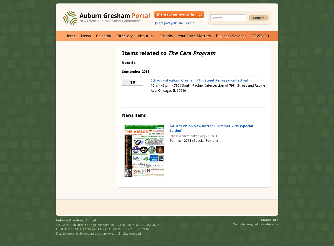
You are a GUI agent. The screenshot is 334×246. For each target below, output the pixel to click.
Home (70, 36)
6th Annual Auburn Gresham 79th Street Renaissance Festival (199, 80)
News (86, 36)
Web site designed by (255, 224)
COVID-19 (260, 36)
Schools (166, 36)
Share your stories (179, 14)
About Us (146, 36)
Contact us (94, 229)
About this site (69, 229)
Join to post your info (169, 23)
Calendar (103, 36)
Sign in (189, 23)
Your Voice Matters (194, 36)
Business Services (231, 36)
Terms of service (120, 229)
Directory (124, 36)
